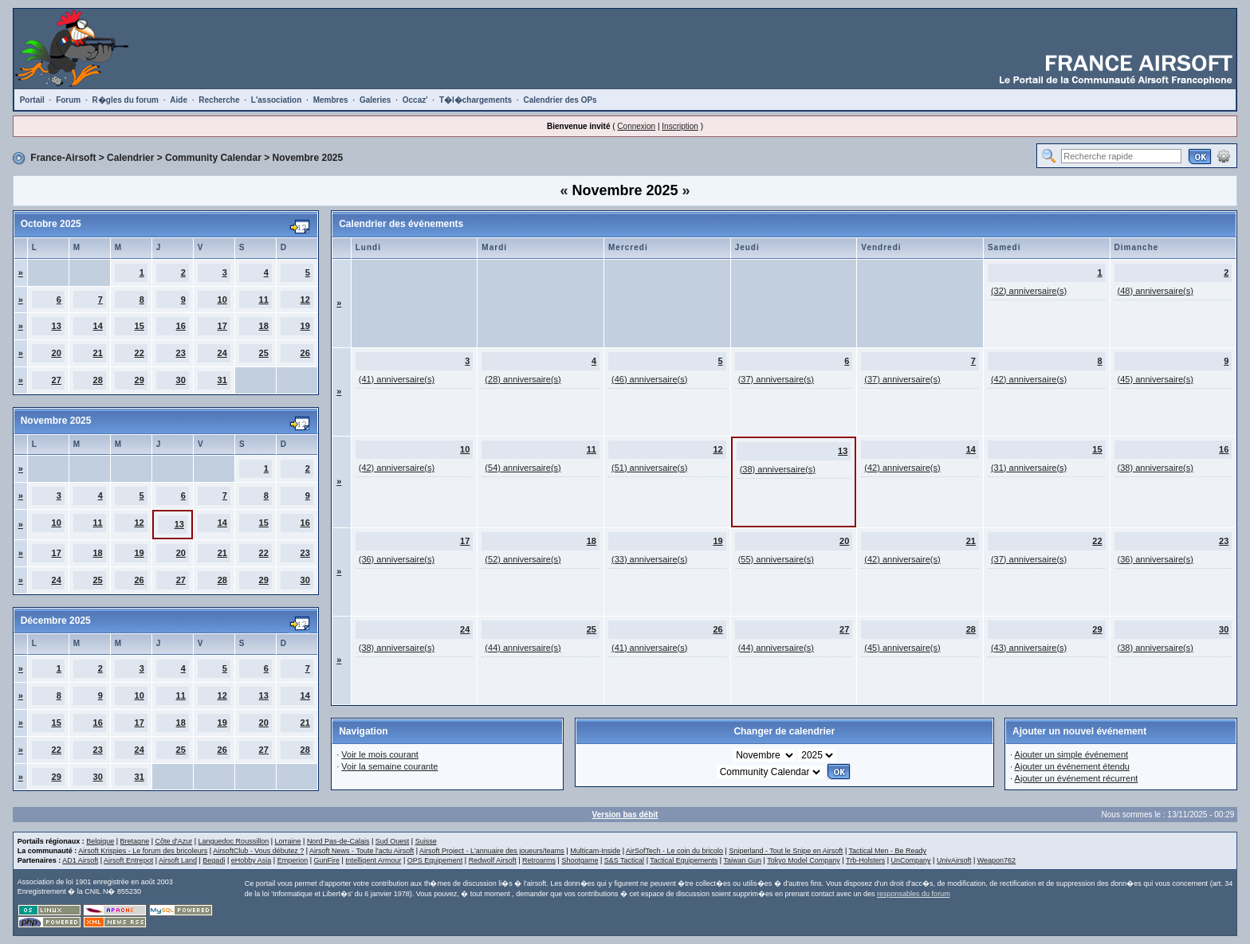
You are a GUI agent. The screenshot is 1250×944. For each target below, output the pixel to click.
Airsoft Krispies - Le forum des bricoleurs (142, 851)
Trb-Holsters (865, 860)
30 (181, 380)
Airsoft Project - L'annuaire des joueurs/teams (491, 851)
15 (139, 326)
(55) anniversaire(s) (776, 559)
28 (98, 380)
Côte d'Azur (173, 841)
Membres (330, 100)
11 (264, 299)
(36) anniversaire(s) (396, 559)
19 (305, 326)
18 (264, 326)
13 (56, 326)
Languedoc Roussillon (234, 841)
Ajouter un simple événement (1071, 754)
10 (222, 299)
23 (181, 353)
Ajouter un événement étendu (1072, 766)
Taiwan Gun (743, 860)
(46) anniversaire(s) (649, 379)
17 (222, 326)
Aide (178, 100)
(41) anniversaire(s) (396, 379)
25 (264, 353)
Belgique (100, 841)
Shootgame (579, 860)
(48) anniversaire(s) (1155, 291)
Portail (32, 100)
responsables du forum (913, 894)
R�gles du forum (125, 100)
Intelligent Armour (373, 860)
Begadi (213, 860)
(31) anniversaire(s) (1029, 467)
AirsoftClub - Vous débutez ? (258, 851)
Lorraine (288, 841)
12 (305, 299)
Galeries (375, 100)
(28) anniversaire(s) (522, 379)
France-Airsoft (63, 157)
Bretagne (135, 841)
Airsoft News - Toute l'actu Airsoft (361, 851)
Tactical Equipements (683, 860)
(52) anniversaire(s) (522, 559)
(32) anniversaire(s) (1029, 291)
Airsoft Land (178, 860)
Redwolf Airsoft (493, 860)
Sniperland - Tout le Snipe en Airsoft (786, 851)
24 (222, 353)
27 (56, 380)
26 (305, 353)
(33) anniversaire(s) (649, 559)
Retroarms (539, 860)
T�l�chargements (475, 100)
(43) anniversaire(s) (1029, 647)
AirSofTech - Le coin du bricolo (674, 851)
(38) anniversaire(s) (778, 469)
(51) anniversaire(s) (649, 467)
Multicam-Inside (595, 851)
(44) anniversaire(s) (522, 647)
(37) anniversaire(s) (776, 379)
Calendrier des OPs (559, 100)
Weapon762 (996, 860)
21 (98, 353)
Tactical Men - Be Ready (888, 851)
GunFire (327, 860)
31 (222, 380)
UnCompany (911, 860)
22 (139, 353)
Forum (68, 100)
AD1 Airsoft (80, 860)
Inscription (680, 126)
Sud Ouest (392, 841)
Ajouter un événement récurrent (1076, 778)
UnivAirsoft (954, 860)
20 (56, 353)
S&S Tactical (624, 860)
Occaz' (415, 100)
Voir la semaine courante (389, 766)
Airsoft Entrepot (128, 860)
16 (181, 326)
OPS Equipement (435, 860)
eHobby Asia (251, 860)
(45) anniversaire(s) (1155, 379)
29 (139, 380)
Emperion (293, 860)
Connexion (636, 126)
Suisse (426, 841)
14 (98, 326)
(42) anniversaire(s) (1029, 379)
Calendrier (130, 157)
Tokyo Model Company (803, 860)
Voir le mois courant (380, 754)
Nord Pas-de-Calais (338, 841)
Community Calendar (213, 157)
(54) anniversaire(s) (522, 467)
